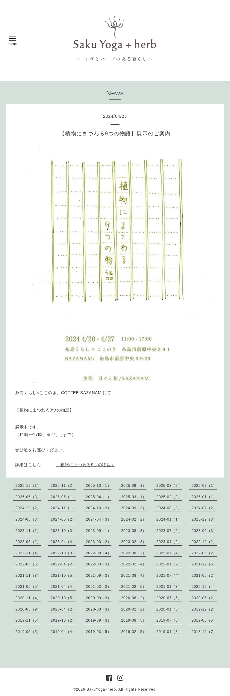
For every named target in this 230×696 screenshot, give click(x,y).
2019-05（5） (28, 632)
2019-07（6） (169, 620)
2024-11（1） (63, 508)
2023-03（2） (98, 542)
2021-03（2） (98, 587)
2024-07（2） (204, 508)
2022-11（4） (28, 553)
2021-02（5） (133, 587)
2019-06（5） (204, 620)
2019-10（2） (63, 620)
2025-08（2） (169, 486)
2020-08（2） (133, 598)
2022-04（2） (63, 564)
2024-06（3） (28, 519)
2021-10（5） (63, 575)
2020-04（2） (63, 609)
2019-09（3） (98, 620)
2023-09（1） (98, 531)
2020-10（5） (63, 598)
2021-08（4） (133, 575)
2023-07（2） (169, 531)
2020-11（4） (28, 598)
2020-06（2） (204, 598)
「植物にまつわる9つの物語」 (85, 464)
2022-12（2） (204, 542)
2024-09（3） (133, 508)
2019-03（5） (98, 632)
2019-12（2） (204, 609)
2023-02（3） (133, 542)
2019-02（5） (133, 632)
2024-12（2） (28, 508)
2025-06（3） (28, 497)
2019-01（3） (169, 632)
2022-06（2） (204, 553)
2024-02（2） (133, 519)
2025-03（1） (133, 497)
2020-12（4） (204, 587)
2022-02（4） (133, 564)
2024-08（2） (169, 508)
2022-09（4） (98, 553)
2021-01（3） (169, 587)
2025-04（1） (98, 497)
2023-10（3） (63, 531)
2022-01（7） (169, 564)
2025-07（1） (204, 486)
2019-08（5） (133, 620)
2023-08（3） (133, 531)
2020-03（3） (98, 609)
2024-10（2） (98, 508)
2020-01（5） (169, 609)
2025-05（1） (63, 497)
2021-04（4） (63, 587)
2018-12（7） (204, 632)
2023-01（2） (169, 542)
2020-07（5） (169, 598)
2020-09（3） (98, 598)
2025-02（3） (169, 497)
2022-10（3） (63, 553)
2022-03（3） (98, 564)
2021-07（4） (169, 575)
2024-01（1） (169, 519)
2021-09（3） (98, 575)
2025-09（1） (133, 486)
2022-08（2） (133, 553)
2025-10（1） (98, 486)
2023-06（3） (204, 531)
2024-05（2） (63, 519)
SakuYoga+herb (101, 689)
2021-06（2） (204, 575)
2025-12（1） (28, 486)
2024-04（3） (98, 519)
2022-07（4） (169, 553)
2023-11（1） (28, 531)
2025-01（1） (204, 497)
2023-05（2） (28, 542)
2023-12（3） (204, 519)
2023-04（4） (63, 542)
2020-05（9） (28, 609)
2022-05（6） (28, 564)
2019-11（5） (28, 620)
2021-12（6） (204, 564)
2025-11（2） (63, 486)
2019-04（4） (63, 632)
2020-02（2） (133, 609)
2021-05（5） (28, 587)
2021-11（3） (28, 575)
